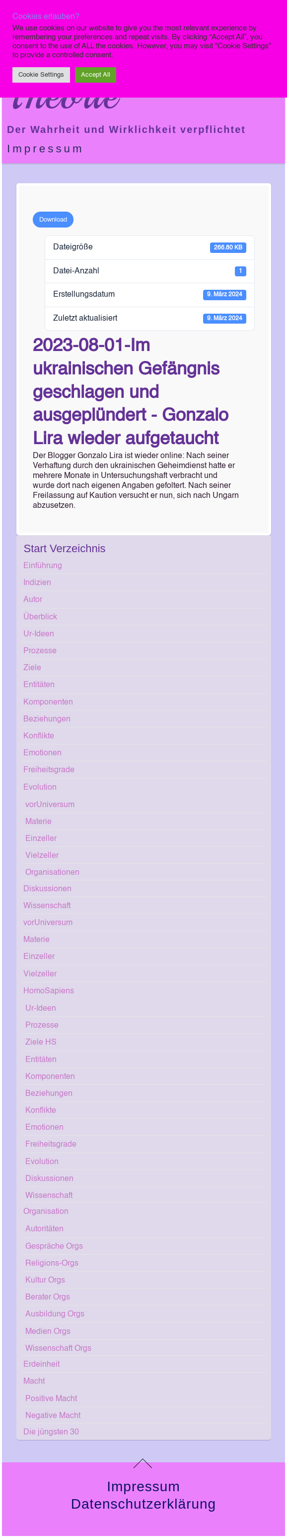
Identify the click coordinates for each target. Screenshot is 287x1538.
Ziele (32, 668)
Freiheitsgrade (48, 770)
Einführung (42, 566)
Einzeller (41, 839)
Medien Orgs (48, 1332)
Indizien (37, 583)
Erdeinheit (41, 1365)
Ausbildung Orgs (54, 1314)
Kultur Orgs (45, 1281)
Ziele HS (41, 1043)
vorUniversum (49, 805)
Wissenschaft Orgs (58, 1349)
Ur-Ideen (38, 634)
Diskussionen (47, 889)
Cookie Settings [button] (41, 75)
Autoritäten (44, 1229)
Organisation (46, 1212)
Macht (34, 1382)
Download (53, 220)
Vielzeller (42, 856)
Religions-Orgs (51, 1264)
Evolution (40, 788)
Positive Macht (51, 1399)
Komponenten (48, 703)
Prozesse (40, 651)
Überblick (40, 617)
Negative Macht (52, 1416)
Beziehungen (47, 719)
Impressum (45, 148)
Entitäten (39, 685)
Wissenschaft (47, 906)
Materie (38, 822)
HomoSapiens (48, 991)
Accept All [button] (95, 75)
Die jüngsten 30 (51, 1432)
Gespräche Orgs (54, 1247)
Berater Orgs (47, 1297)
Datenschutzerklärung (143, 1504)
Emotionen (42, 753)
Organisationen (52, 873)
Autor (32, 600)
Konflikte (38, 736)
